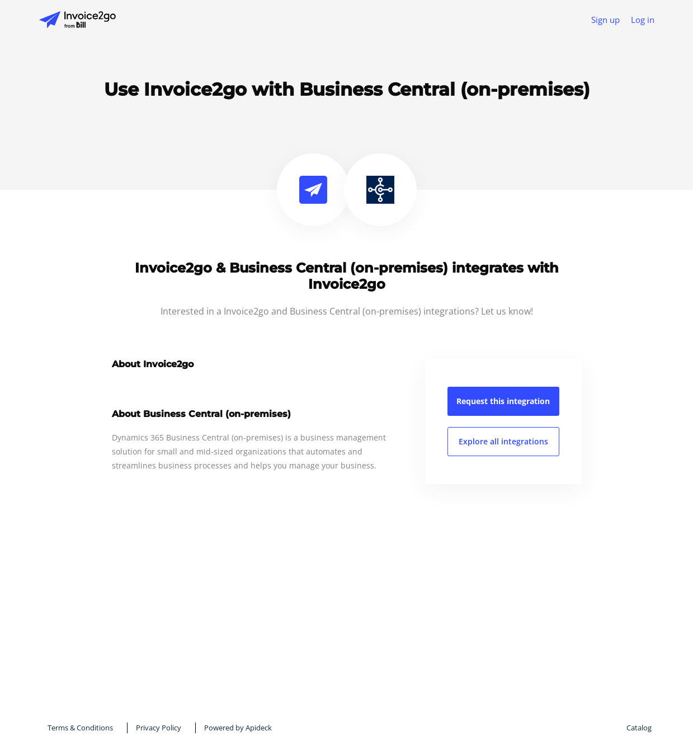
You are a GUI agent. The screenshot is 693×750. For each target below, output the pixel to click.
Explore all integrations (503, 441)
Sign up (605, 19)
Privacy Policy (158, 728)
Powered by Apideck (238, 728)
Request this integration (503, 401)
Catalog (639, 728)
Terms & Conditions (80, 728)
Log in (642, 19)
